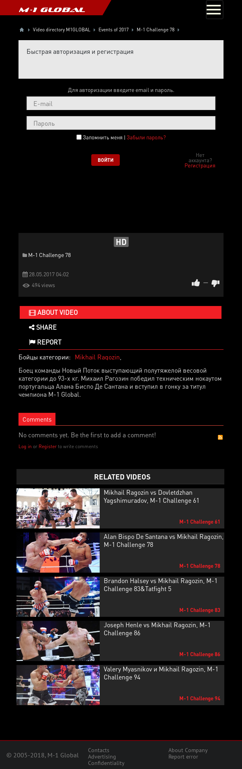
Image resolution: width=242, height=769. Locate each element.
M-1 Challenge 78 (49, 254)
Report (45, 342)
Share (43, 327)
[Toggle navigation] (215, 9)
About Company (188, 750)
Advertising (102, 756)
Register (48, 446)
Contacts (98, 750)
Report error (183, 756)
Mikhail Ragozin (97, 357)
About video (53, 312)
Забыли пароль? (146, 137)
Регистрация (200, 165)
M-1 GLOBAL (51, 9)
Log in (25, 446)
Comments (37, 419)
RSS (220, 437)
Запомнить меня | (124, 137)
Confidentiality (106, 763)
